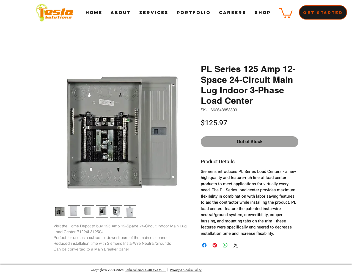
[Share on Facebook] (204, 245)
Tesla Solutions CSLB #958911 (145, 270)
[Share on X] (235, 245)
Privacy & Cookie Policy (186, 270)
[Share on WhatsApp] (225, 245)
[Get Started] (323, 12)
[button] (286, 12)
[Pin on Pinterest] (214, 245)
